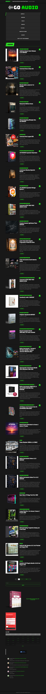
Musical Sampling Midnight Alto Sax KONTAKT (28, 120)
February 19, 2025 (22, 316)
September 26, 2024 (22, 353)
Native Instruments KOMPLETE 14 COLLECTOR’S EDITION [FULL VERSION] (28, 388)
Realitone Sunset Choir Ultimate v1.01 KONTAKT (28, 51)
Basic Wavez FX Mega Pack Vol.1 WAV (29, 495)
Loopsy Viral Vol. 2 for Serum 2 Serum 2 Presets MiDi (30, 512)
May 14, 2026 (22, 154)
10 (25, 123)
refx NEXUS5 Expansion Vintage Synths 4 (28, 188)
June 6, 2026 (22, 105)
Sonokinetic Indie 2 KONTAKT (27, 297)
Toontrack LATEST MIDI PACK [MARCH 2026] (27, 206)
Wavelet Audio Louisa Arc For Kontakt (27, 85)
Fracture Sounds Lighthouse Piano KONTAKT (28, 224)
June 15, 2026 (22, 70)
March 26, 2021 (22, 410)
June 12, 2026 (22, 88)
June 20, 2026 (31, 1)
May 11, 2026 (22, 173)
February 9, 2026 (22, 244)
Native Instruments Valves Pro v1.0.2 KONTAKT (29, 478)
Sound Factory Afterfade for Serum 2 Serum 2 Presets (20, 1)
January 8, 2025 (22, 334)
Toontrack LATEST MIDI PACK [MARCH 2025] (27, 280)
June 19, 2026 (22, 480)
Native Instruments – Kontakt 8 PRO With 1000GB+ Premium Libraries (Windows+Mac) (28, 350)
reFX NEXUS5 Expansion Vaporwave (28, 153)
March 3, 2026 (22, 226)
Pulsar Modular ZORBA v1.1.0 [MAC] (28, 442)
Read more (21, 62)
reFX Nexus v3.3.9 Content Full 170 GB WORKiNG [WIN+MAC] (28, 407)
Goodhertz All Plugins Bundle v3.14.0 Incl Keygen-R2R (30, 564)
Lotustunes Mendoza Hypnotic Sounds (27, 170)
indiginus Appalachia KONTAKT (27, 315)
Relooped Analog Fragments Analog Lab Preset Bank (30, 528)
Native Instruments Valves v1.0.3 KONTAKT (28, 459)
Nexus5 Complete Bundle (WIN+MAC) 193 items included (27, 331)
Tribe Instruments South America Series (28, 260)
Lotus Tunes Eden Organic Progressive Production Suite (27, 241)
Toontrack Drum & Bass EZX (27, 69)
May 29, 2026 (22, 123)
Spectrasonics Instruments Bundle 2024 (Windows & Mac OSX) (28, 368)
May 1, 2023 (21, 391)
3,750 (26, 579)
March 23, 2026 (22, 208)
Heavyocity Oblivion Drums (26, 104)
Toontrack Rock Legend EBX (27, 136)
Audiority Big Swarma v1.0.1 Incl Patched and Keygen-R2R (30, 546)
